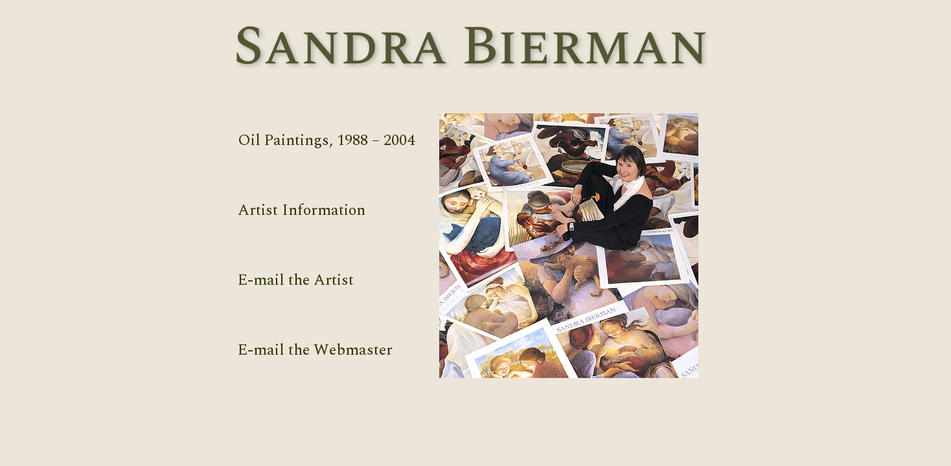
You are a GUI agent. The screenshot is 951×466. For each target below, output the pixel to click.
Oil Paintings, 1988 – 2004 (326, 140)
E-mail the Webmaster (315, 350)
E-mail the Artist (296, 280)
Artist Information (301, 210)
